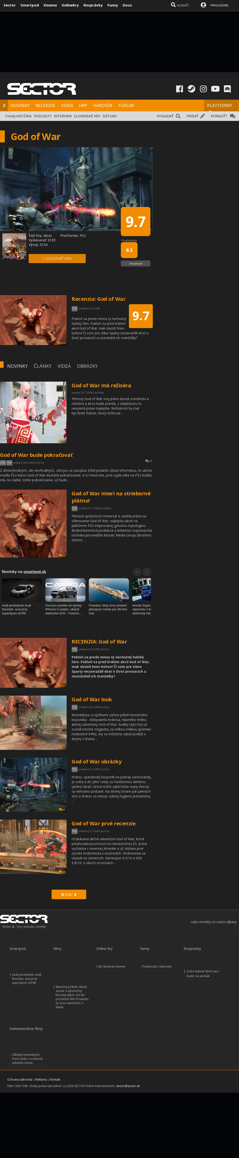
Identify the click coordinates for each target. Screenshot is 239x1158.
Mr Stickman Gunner (112, 966)
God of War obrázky (97, 761)
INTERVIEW (63, 116)
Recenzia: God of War (98, 298)
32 (62, 748)
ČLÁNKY (43, 366)
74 (148, 461)
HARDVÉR (102, 105)
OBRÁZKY (87, 366)
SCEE (52, 240)
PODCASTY (43, 116)
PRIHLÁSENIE (219, 5)
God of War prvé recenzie (103, 823)
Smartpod (30, 5)
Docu (127, 5)
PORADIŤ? (219, 116)
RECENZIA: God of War (99, 641)
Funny (112, 5)
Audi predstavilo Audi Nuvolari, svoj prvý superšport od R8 (26, 979)
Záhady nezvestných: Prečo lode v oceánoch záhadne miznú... (27, 1059)
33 (62, 810)
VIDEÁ (67, 105)
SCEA (44, 244)
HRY (83, 105)
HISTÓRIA (24, 116)
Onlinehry (70, 5)
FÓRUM (126, 105)
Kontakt (55, 1079)
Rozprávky (93, 5)
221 (62, 685)
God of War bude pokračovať (36, 454)
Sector (10, 5)
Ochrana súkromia (19, 1079)
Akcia (47, 235)
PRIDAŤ (192, 116)
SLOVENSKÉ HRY (87, 116)
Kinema (50, 5)
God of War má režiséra (101, 385)
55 (62, 441)
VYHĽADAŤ (165, 116)
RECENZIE (45, 105)
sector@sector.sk (128, 1086)
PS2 (3, 462)
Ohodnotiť (135, 263)
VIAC (68, 894)
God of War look (92, 699)
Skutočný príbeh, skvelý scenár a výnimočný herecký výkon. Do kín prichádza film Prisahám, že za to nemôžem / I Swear (72, 997)
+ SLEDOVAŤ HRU (57, 258)
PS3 (9, 462)
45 (62, 872)
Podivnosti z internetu (157, 966)
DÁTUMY (110, 116)
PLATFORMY (219, 108)
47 (62, 555)
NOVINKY (20, 105)
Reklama (41, 1079)
